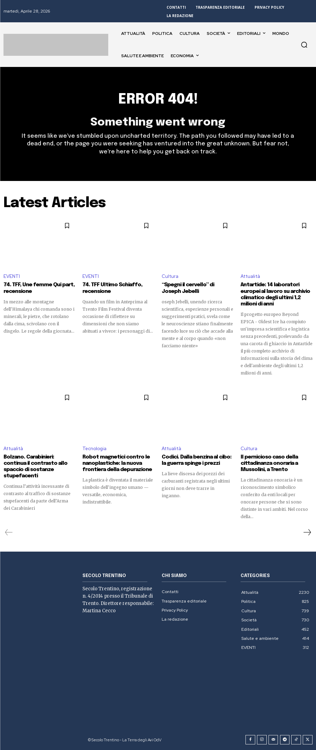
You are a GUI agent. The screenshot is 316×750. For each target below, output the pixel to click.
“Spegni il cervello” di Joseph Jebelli (188, 288)
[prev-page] (8, 532)
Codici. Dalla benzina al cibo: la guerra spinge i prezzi (196, 460)
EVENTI (11, 277)
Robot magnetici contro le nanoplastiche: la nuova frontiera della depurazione (117, 463)
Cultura (170, 277)
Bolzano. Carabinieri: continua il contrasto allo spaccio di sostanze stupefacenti (35, 466)
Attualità (250, 277)
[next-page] (307, 532)
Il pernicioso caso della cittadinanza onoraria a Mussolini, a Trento (269, 463)
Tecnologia (94, 448)
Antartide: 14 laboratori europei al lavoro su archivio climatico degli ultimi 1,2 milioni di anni (275, 294)
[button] (304, 44)
